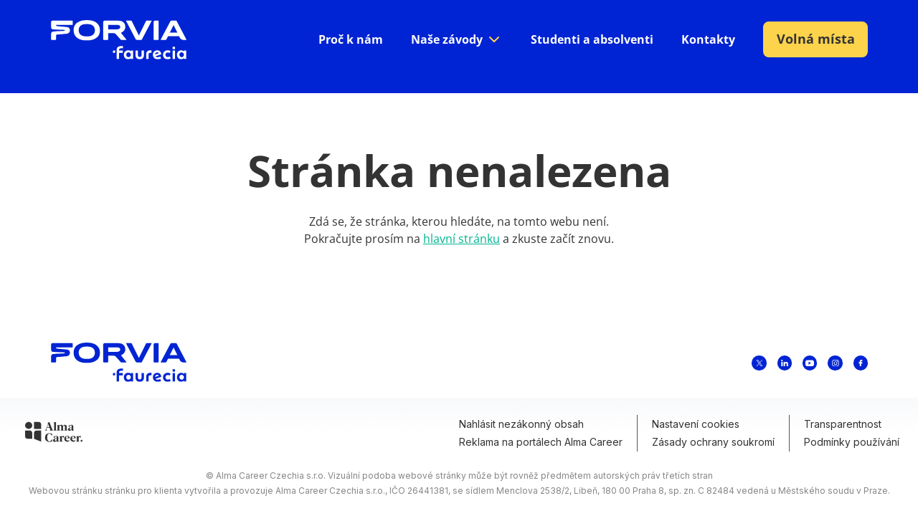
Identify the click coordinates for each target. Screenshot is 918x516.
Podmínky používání (851, 442)
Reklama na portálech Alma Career (541, 442)
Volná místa (816, 38)
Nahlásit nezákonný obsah (521, 424)
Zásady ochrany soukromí (713, 442)
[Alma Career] (54, 434)
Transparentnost (842, 424)
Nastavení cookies (695, 424)
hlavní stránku (461, 239)
